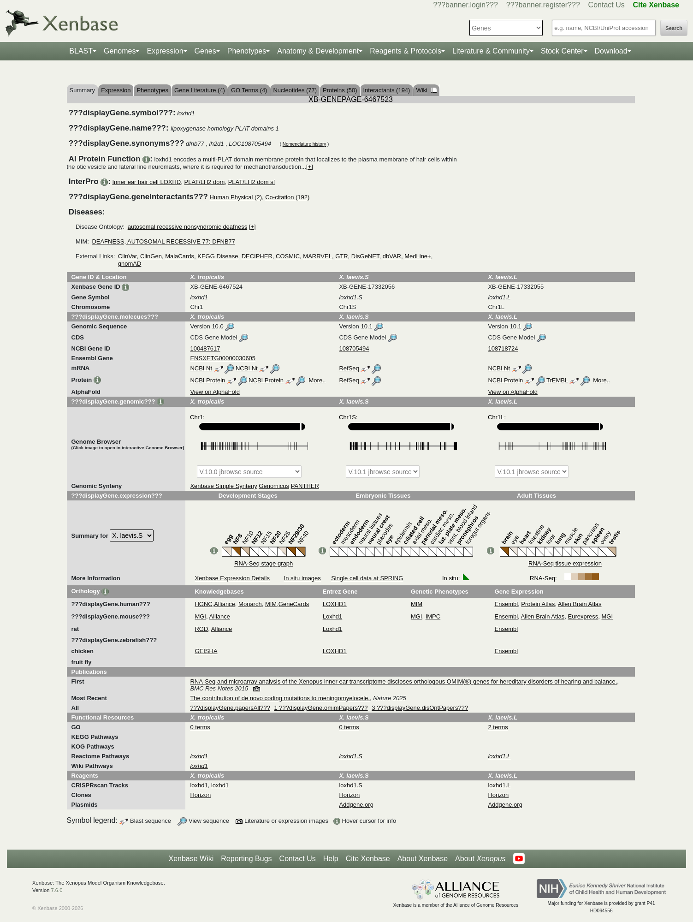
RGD (201, 628)
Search (673, 28)
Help (330, 859)
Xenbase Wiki (190, 859)
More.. (317, 380)
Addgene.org (356, 804)
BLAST (81, 51)
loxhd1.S (350, 785)
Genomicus (274, 485)
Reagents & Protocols (405, 51)
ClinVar (127, 256)
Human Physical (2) (236, 197)
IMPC (433, 616)
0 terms (200, 727)
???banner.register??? (543, 5)
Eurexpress (583, 616)
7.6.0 (56, 890)
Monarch (250, 604)
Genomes (120, 51)
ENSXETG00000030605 (222, 358)
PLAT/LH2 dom (204, 181)
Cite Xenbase (368, 859)
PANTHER (305, 485)
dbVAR (392, 256)
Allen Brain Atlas (580, 604)
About (480, 859)
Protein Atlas (538, 604)
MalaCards (179, 256)
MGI (200, 616)
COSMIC (288, 256)
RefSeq (349, 368)
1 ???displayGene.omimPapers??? (321, 707)
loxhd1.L (499, 785)
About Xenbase (422, 859)
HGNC (203, 604)
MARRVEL (317, 256)
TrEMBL (557, 380)
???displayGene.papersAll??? (230, 707)
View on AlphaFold (214, 391)
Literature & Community (491, 51)
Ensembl (506, 604)
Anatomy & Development (318, 51)
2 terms (498, 727)
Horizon (200, 794)
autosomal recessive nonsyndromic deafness (187, 226)
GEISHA (206, 651)
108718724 (503, 348)
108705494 (354, 348)
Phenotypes (247, 51)
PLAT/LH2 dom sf (251, 181)
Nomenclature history (304, 144)
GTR (341, 256)
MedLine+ (417, 256)
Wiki (426, 90)
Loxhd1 (333, 616)
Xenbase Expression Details (232, 578)
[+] (309, 166)
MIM (271, 604)
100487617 (205, 348)
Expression (165, 51)
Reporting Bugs (246, 859)
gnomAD (130, 263)
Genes (205, 51)
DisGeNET (365, 256)
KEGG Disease (217, 256)
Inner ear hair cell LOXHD (146, 181)
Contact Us (606, 5)
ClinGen (151, 256)
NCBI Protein (207, 380)
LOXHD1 (335, 604)
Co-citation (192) (287, 197)
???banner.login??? (465, 5)
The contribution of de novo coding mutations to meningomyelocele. (280, 698)
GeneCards (293, 604)
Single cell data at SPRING (367, 578)
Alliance (224, 604)
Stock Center (562, 51)
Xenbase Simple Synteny (223, 485)
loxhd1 (198, 785)
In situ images (302, 578)
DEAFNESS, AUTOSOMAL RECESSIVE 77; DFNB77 (163, 241)
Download (611, 51)
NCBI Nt (201, 368)
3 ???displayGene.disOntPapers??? (420, 707)
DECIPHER (257, 256)
